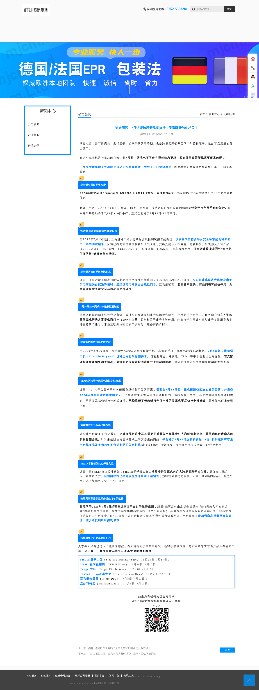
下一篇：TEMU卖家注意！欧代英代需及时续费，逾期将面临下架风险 (117, 653)
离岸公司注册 (158, 25)
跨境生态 (39, 36)
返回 (227, 649)
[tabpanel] (129, 70)
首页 (39, 25)
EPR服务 (98, 25)
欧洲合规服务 (128, 25)
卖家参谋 (188, 25)
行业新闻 (33, 135)
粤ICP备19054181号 (104, 683)
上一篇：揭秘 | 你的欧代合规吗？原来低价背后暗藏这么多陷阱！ (114, 648)
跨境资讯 (33, 145)
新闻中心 (218, 25)
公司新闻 (33, 124)
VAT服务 (69, 25)
